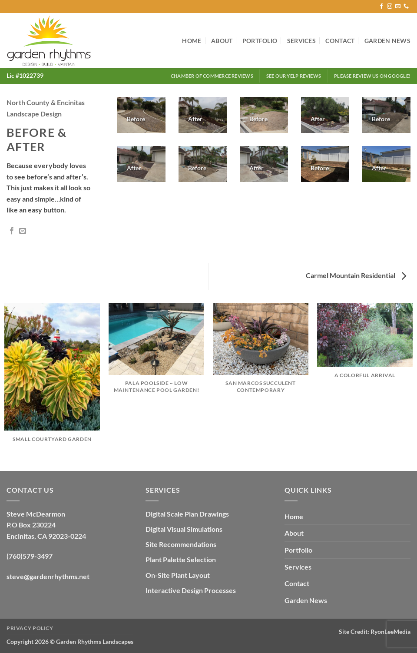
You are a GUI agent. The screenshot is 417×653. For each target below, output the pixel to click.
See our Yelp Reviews (293, 76)
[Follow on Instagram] (389, 6)
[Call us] (406, 6)
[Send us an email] (397, 6)
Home (191, 40)
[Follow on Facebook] (381, 6)
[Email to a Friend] (22, 231)
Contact (339, 40)
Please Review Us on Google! (372, 76)
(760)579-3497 (30, 556)
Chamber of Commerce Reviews (212, 76)
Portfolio (260, 40)
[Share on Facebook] (11, 231)
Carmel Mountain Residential (356, 275)
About (221, 40)
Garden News (387, 40)
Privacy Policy (30, 628)
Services (301, 40)
